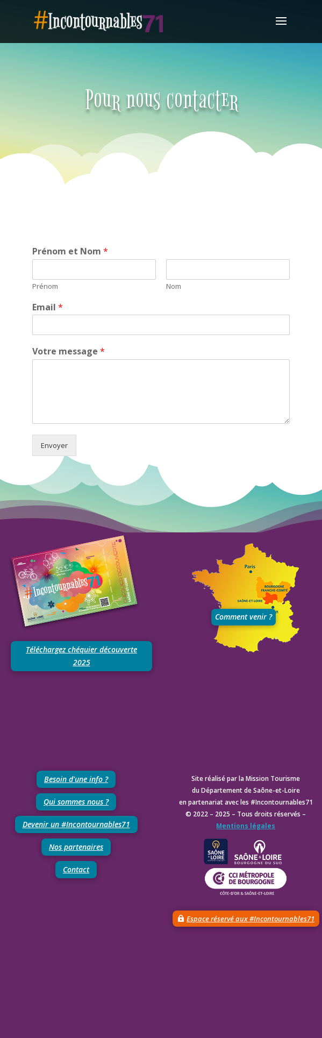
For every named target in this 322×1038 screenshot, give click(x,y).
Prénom (45, 286)
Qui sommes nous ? (76, 802)
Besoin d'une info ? (76, 779)
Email (47, 307)
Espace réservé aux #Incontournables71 (250, 918)
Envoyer (54, 445)
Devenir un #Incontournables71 (76, 824)
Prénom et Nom (70, 251)
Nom (173, 286)
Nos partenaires (76, 847)
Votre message (68, 351)
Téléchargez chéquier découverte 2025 (81, 655)
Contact (76, 869)
